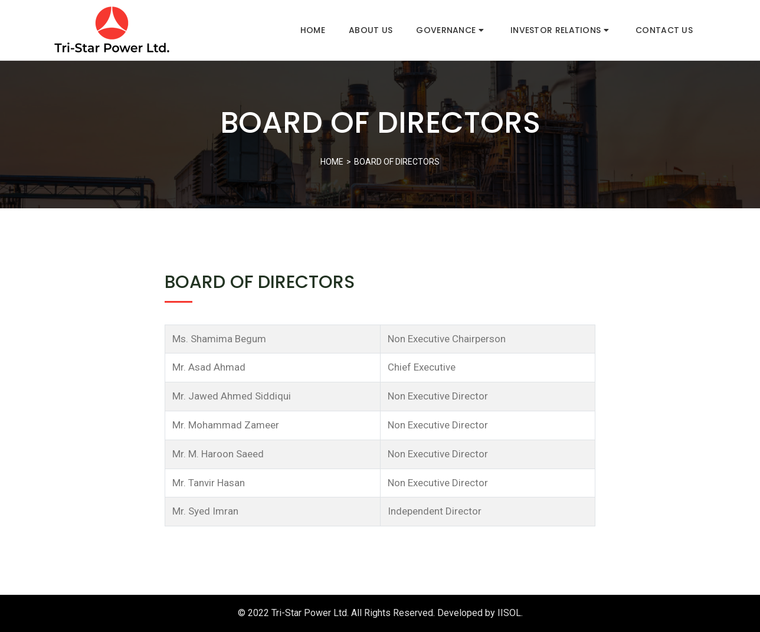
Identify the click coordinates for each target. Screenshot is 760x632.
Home (312, 30)
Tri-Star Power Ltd (309, 612)
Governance (450, 30)
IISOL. (510, 612)
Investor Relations (559, 30)
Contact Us (664, 30)
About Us (370, 30)
